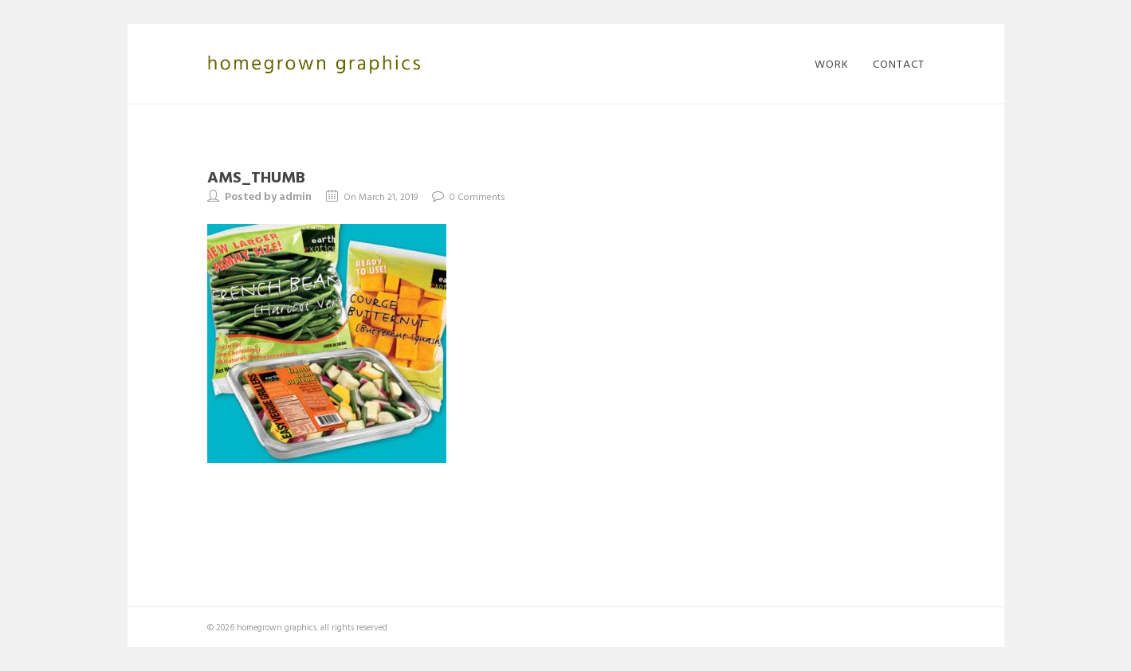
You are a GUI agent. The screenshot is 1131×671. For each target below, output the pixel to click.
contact (899, 64)
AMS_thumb (256, 176)
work (832, 64)
